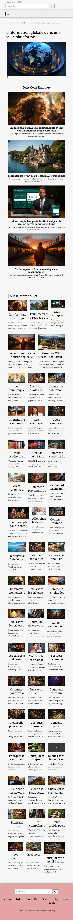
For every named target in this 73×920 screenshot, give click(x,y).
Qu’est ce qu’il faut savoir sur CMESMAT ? (36, 458)
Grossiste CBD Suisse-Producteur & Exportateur (51, 356)
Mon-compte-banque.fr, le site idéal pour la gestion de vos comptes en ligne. (36, 222)
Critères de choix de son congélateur (57, 560)
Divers (16, 23)
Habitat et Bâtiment (36, 914)
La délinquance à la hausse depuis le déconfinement (36, 270)
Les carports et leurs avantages (16, 659)
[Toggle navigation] (8, 14)
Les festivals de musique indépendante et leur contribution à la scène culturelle (36, 129)
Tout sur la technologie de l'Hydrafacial (36, 661)
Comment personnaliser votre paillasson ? (37, 492)
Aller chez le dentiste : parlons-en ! (39, 524)
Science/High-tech (52, 900)
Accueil (8, 23)
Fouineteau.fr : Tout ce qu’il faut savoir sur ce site (36, 175)
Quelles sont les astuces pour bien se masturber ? (56, 761)
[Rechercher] (26, 6)
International (25, 899)
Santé (38, 899)
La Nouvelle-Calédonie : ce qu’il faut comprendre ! (17, 561)
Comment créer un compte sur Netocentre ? (56, 695)
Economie (9, 899)
